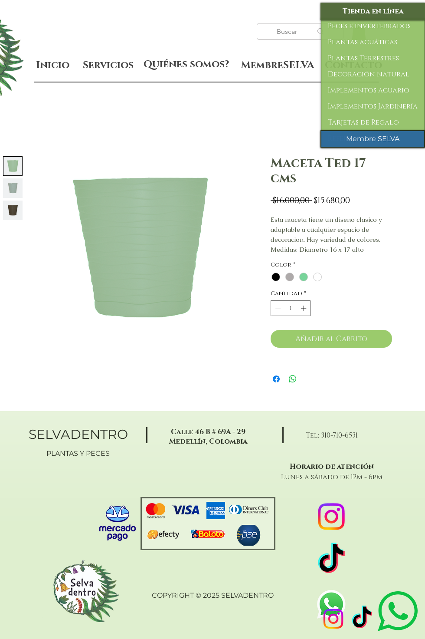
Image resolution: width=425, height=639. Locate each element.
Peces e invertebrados (369, 26)
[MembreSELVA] (277, 65)
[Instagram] (333, 619)
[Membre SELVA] (372, 139)
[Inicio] (52, 65)
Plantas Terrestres (363, 58)
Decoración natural (368, 74)
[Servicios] (108, 65)
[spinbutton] (290, 308)
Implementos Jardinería (373, 106)
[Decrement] (277, 308)
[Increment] (304, 308)
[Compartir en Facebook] (276, 379)
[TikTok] (362, 619)
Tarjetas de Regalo (363, 122)
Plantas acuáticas (362, 42)
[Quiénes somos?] (186, 64)
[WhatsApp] (331, 604)
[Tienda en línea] (372, 11)
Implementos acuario (368, 90)
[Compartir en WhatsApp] (293, 379)
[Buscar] (288, 31)
